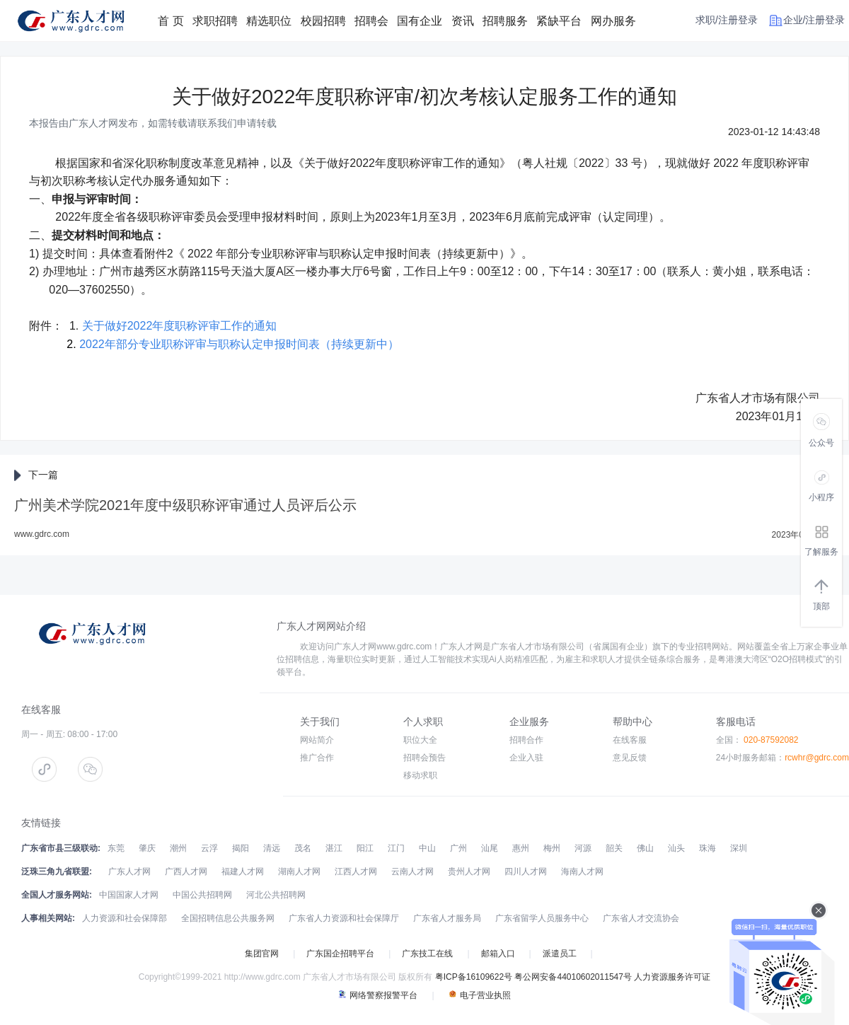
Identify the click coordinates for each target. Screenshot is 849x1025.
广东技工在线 (427, 954)
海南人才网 (582, 871)
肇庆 (147, 848)
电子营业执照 (480, 995)
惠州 (520, 848)
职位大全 (420, 740)
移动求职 (420, 775)
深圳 (738, 848)
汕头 (676, 848)
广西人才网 (186, 871)
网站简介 (317, 740)
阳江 (365, 848)
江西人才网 (356, 871)
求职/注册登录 (726, 19)
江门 (396, 848)
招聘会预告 (424, 758)
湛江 (333, 848)
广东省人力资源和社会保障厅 (344, 918)
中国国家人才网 (128, 895)
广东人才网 (129, 871)
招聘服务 (505, 21)
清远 (271, 848)
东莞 (116, 848)
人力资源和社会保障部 (124, 918)
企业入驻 (526, 758)
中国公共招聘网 (202, 895)
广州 (458, 848)
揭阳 (240, 848)
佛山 (645, 848)
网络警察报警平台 (377, 995)
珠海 (707, 848)
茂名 (302, 848)
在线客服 (630, 740)
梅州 (551, 848)
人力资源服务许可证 (672, 977)
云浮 (209, 848)
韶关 (614, 848)
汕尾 (489, 848)
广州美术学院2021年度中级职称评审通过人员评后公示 (185, 505)
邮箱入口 (498, 954)
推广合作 (317, 758)
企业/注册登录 (814, 19)
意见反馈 (630, 758)
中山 (427, 848)
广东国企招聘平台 (340, 954)
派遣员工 (560, 954)
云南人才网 (412, 871)
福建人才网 (242, 871)
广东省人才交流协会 (641, 918)
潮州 (178, 848)
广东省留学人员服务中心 (542, 918)
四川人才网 (525, 871)
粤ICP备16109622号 (473, 977)
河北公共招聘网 (276, 895)
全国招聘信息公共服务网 (228, 918)
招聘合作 (526, 740)
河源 (582, 848)
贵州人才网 (469, 871)
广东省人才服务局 (447, 918)
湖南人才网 (299, 871)
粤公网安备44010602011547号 (572, 977)
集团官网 (262, 954)
